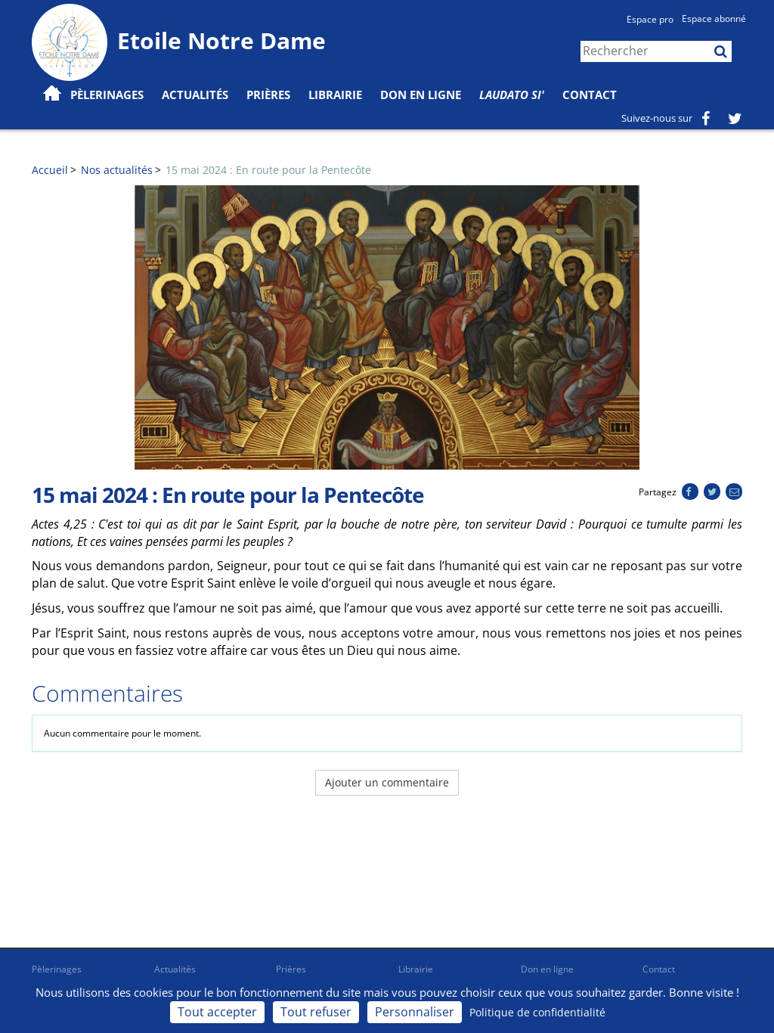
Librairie (335, 94)
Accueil (50, 170)
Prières (268, 94)
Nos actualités (117, 170)
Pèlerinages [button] (107, 94)
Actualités (175, 969)
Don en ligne (420, 94)
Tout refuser (315, 1012)
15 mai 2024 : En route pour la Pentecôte (268, 170)
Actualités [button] (195, 94)
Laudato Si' (511, 94)
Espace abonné (714, 18)
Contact (589, 94)
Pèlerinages (57, 969)
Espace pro (650, 19)
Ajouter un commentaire (387, 782)
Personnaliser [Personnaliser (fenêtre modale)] (414, 1012)
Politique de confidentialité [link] (537, 1012)
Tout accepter (217, 1012)
